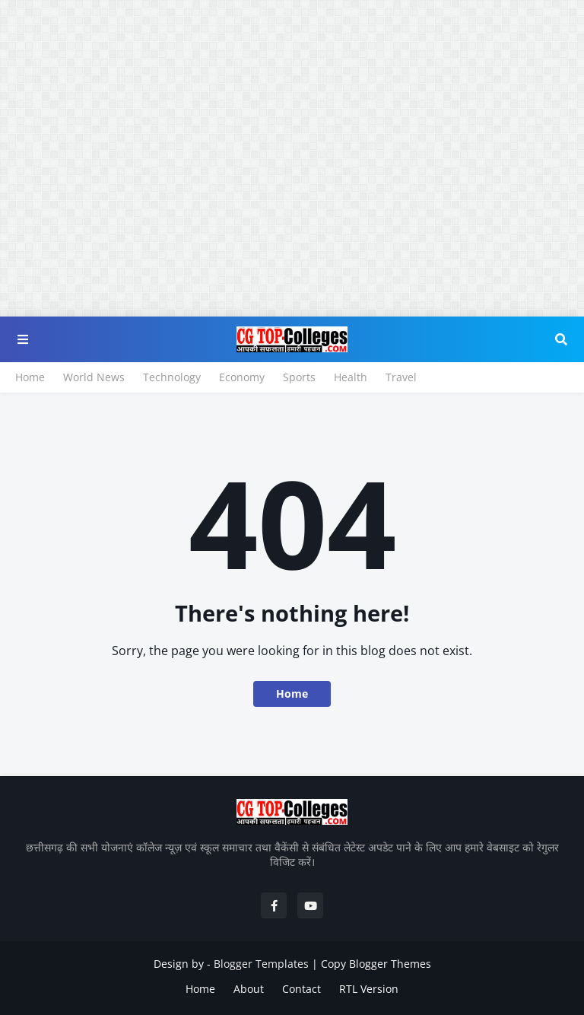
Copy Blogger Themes (376, 963)
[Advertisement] (292, 106)
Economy (242, 377)
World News (94, 377)
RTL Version (368, 989)
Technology (172, 377)
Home (30, 377)
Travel (401, 377)
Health (350, 377)
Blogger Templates (261, 963)
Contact (301, 989)
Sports (299, 377)
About (248, 989)
